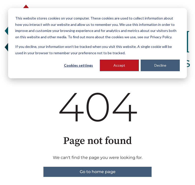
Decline (160, 65)
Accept (119, 65)
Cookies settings (78, 65)
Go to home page (98, 171)
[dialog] (97, 43)
